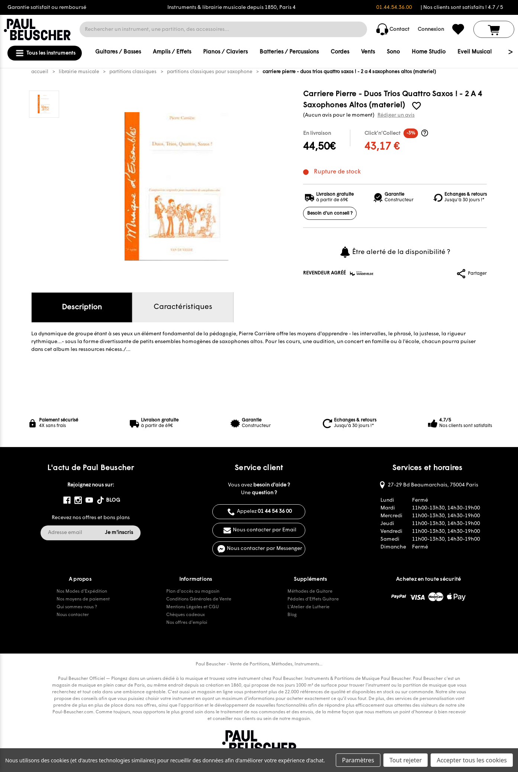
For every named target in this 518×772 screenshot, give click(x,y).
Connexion (431, 29)
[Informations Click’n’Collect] (424, 133)
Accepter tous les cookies (472, 760)
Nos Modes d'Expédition (82, 591)
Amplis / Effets (172, 52)
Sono (393, 52)
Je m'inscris (119, 532)
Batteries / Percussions (289, 52)
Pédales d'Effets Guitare (313, 599)
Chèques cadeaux (185, 615)
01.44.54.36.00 (394, 7)
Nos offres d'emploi (186, 622)
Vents (368, 52)
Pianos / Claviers (225, 52)
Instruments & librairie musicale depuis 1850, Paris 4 (231, 7)
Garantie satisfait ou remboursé (46, 7)
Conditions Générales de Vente (198, 599)
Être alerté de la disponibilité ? (395, 252)
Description (82, 307)
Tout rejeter (405, 760)
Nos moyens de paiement (83, 599)
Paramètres (358, 760)
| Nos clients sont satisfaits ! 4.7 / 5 (462, 7)
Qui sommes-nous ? (77, 607)
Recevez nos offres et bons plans (91, 518)
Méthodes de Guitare (309, 591)
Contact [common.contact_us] (392, 29)
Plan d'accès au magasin (192, 591)
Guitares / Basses (118, 52)
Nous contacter (73, 615)
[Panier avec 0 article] (493, 29)
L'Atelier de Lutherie (308, 607)
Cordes (340, 52)
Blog (292, 615)
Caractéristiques (183, 307)
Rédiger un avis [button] (396, 115)
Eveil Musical (474, 52)
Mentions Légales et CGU (192, 607)
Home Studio (428, 52)
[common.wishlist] (458, 29)
